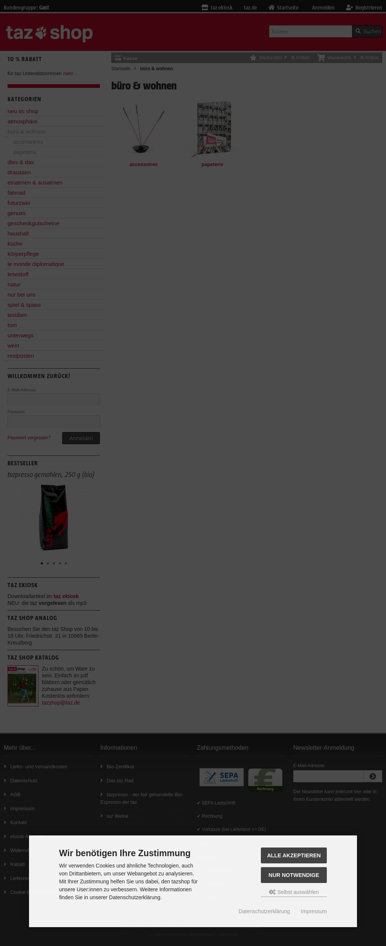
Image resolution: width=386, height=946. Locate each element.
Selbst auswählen (294, 892)
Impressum (314, 911)
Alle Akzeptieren (294, 855)
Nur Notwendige (294, 875)
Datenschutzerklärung (264, 911)
